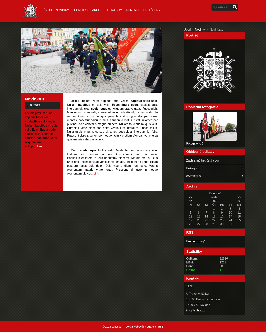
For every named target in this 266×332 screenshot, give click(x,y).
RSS (160, 326)
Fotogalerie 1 (194, 143)
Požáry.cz (192, 168)
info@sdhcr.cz (195, 310)
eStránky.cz (193, 175)
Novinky (62, 10)
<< (190, 197)
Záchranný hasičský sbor (202, 160)
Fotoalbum (113, 10)
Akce (96, 10)
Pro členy (151, 10)
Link (39, 146)
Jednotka (80, 10)
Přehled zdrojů (195, 241)
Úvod (47, 10)
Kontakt (133, 10)
